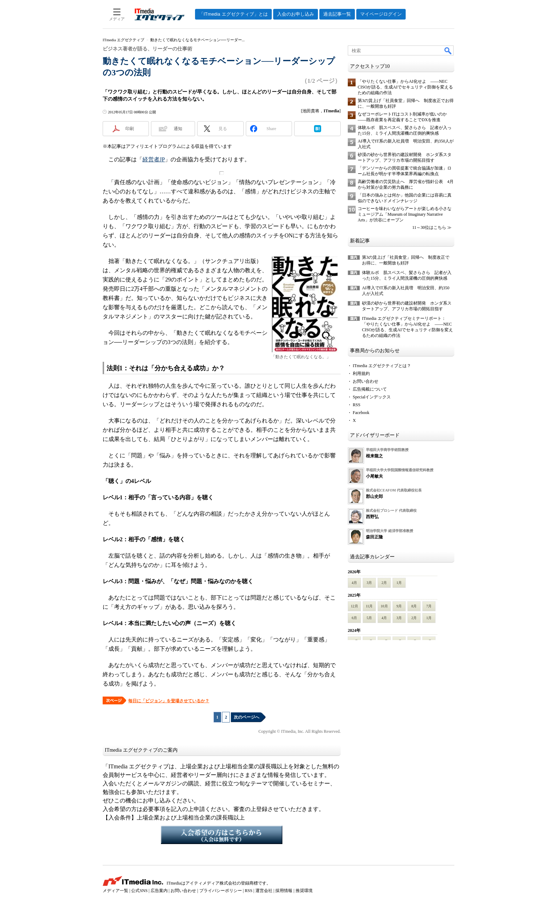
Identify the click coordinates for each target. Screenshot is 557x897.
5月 (369, 618)
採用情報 (283, 890)
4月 (354, 583)
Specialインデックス (372, 396)
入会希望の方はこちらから (221, 835)
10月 (384, 606)
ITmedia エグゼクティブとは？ (382, 365)
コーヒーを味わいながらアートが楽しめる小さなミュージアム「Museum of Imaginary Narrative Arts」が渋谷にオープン (404, 214)
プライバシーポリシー (220, 890)
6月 (354, 618)
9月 (399, 606)
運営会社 (263, 890)
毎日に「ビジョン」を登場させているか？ (168, 700)
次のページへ (246, 717)
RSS (356, 404)
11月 (369, 606)
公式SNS (139, 890)
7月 (429, 606)
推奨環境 (304, 890)
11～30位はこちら (429, 227)
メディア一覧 (115, 890)
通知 (178, 128)
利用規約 (361, 373)
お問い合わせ (365, 381)
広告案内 (159, 890)
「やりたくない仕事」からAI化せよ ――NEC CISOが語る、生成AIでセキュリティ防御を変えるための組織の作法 (405, 87)
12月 (354, 606)
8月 (414, 606)
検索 (448, 50)
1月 (399, 583)
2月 (384, 583)
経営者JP (153, 159)
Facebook (361, 412)
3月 (369, 583)
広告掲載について (370, 389)
